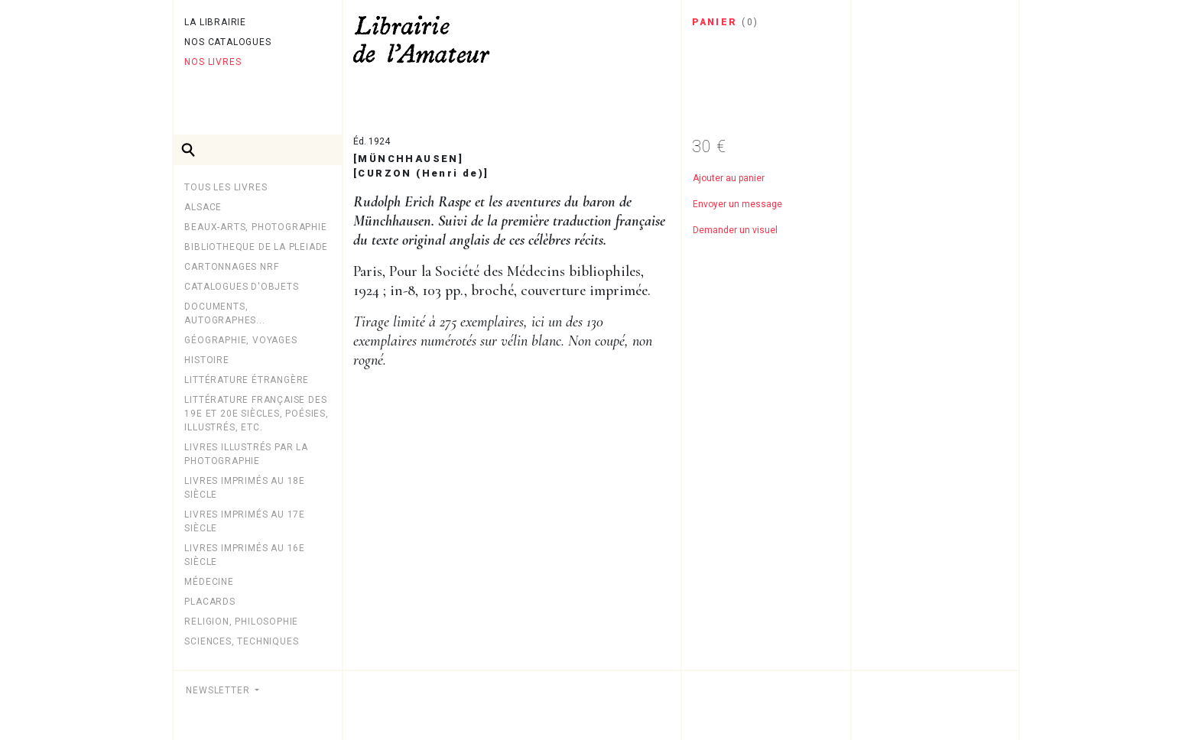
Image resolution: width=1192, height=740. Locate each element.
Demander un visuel (735, 230)
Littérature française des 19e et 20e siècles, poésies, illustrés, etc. (256, 413)
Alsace (203, 207)
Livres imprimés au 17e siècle (244, 521)
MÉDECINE (208, 581)
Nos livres (212, 62)
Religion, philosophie (241, 621)
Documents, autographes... (224, 313)
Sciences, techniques (241, 641)
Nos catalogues (227, 42)
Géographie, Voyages (240, 340)
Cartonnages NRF (231, 266)
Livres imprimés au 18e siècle (244, 487)
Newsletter (219, 690)
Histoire (206, 360)
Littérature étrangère (246, 380)
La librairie (215, 22)
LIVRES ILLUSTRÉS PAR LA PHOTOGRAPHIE (245, 454)
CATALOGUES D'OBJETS (241, 286)
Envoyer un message (737, 204)
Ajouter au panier (729, 178)
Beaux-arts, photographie (255, 227)
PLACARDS (209, 601)
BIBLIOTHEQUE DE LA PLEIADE (256, 247)
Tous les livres (225, 187)
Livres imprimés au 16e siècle (244, 555)
